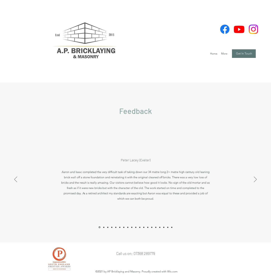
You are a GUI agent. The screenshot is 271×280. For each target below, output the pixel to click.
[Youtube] (239, 29)
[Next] (255, 180)
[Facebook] (225, 29)
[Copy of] (127, 227)
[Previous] (15, 180)
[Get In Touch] (244, 53)
